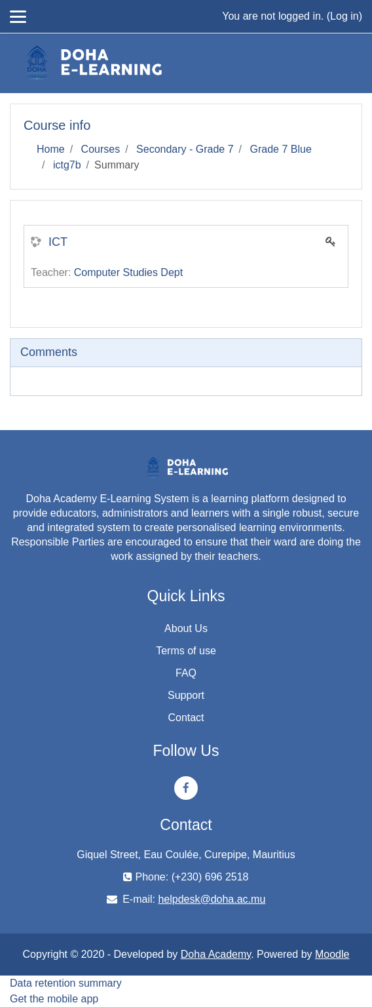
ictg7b (67, 164)
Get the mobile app (54, 998)
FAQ (186, 673)
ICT (57, 241)
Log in (344, 16)
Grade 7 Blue (281, 149)
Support (186, 695)
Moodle (332, 954)
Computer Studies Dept (128, 272)
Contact (186, 717)
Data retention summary (66, 983)
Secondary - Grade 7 (185, 149)
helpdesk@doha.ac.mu (211, 899)
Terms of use (186, 650)
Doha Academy (216, 954)
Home (51, 149)
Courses (101, 149)
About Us (186, 628)
